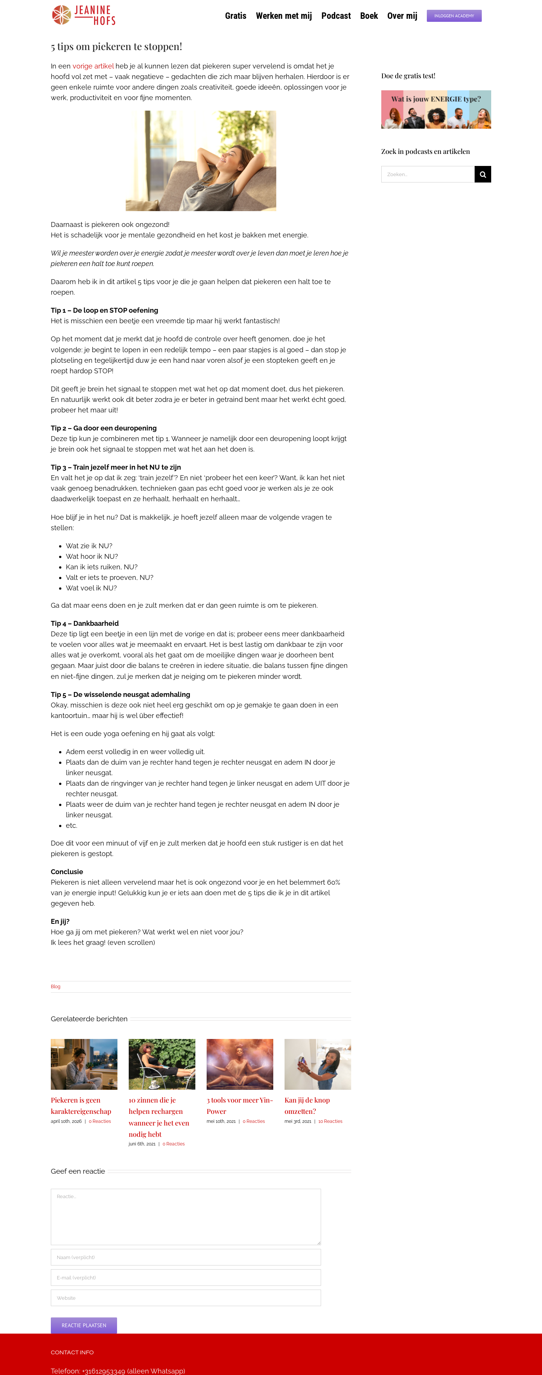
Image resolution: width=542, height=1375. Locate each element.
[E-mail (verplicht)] (186, 1277)
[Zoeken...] (428, 174)
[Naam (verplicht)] (186, 1257)
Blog (55, 986)
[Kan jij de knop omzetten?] (318, 1043)
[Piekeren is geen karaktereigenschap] (84, 1043)
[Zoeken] (483, 174)
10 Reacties (330, 1121)
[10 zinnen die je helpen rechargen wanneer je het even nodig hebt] (162, 1043)
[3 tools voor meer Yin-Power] (240, 1043)
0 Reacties (100, 1121)
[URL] (186, 1298)
